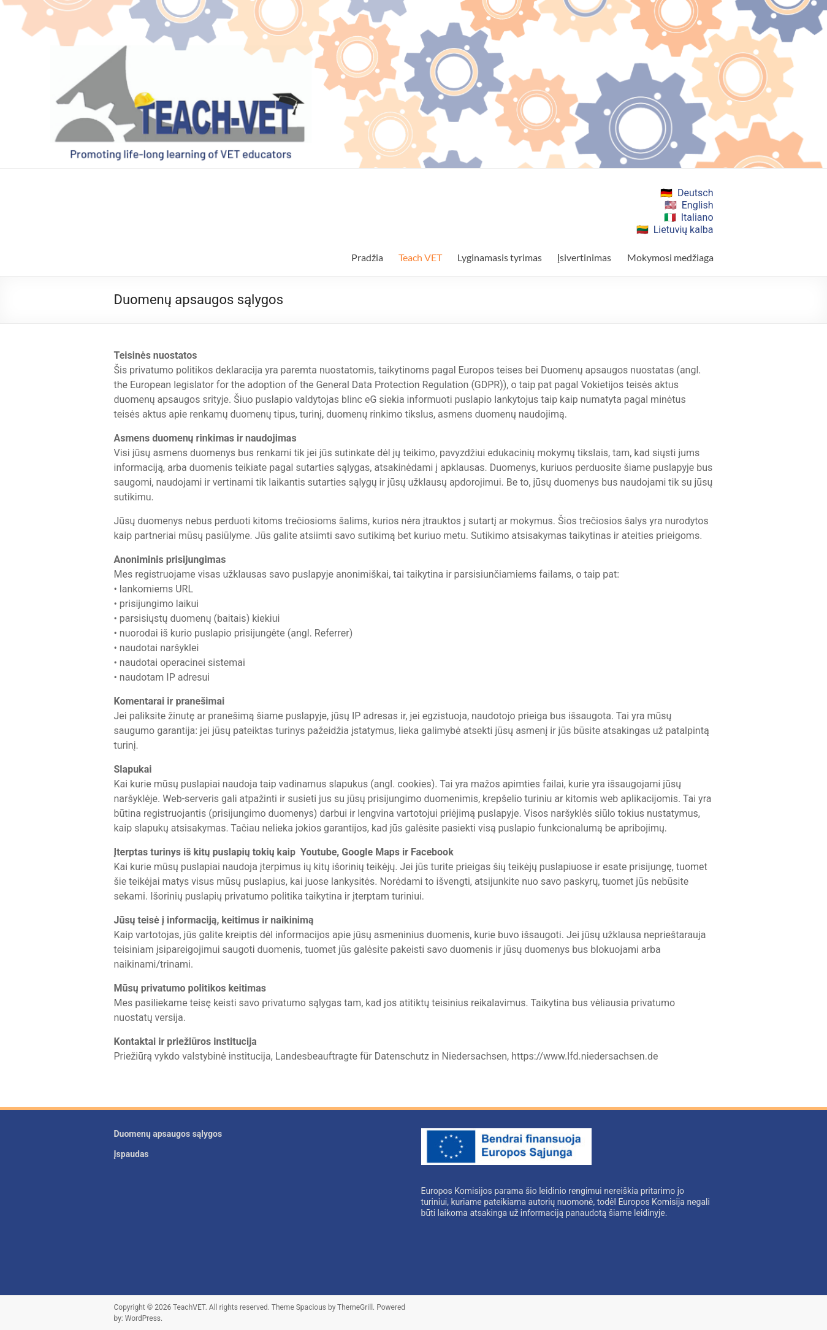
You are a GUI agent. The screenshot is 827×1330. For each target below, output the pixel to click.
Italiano (697, 217)
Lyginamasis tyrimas (499, 257)
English (698, 205)
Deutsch (695, 193)
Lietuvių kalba (684, 229)
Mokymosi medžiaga (670, 257)
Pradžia (367, 257)
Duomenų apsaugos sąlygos (168, 1134)
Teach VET (420, 257)
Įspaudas (131, 1154)
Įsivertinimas (584, 257)
